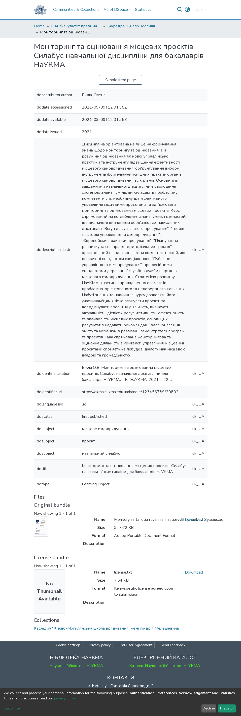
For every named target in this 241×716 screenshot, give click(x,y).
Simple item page (120, 80)
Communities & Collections (76, 9)
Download (194, 519)
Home (39, 26)
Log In (197, 9)
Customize (12, 708)
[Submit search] (179, 9)
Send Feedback (173, 645)
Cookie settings (68, 645)
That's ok (226, 708)
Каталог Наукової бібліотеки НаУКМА (164, 666)
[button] (187, 10)
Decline (209, 708)
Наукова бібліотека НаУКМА (76, 666)
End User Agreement (135, 645)
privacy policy (65, 698)
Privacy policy (100, 645)
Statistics (143, 9)
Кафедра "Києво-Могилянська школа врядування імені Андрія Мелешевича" (132, 26)
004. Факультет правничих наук (76, 26)
